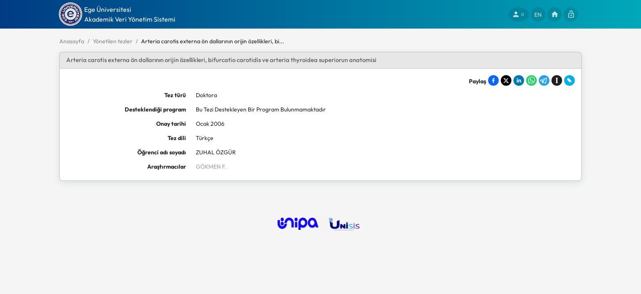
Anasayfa (71, 41)
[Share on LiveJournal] (569, 80)
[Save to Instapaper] (556, 80)
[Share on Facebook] (493, 80)
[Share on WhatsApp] (531, 80)
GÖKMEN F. (211, 166)
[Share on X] (506, 80)
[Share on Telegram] (544, 80)
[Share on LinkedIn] (518, 80)
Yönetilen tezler (112, 41)
